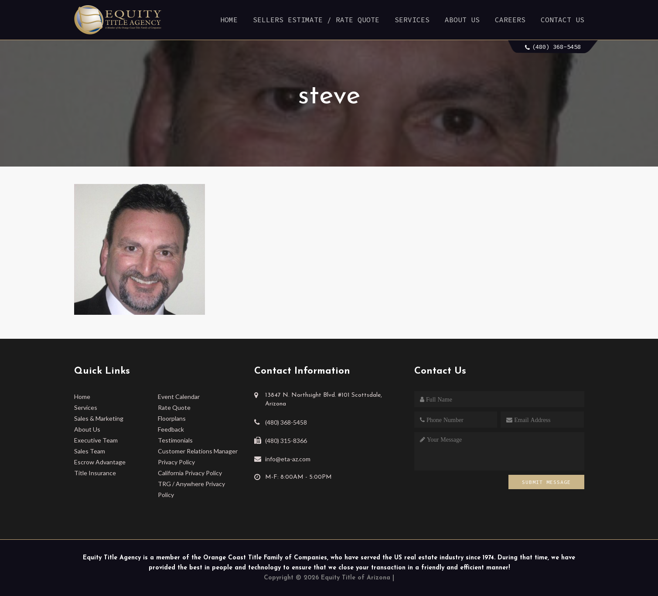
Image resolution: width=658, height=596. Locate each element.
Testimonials (175, 440)
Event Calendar (179, 396)
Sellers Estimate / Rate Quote (316, 19)
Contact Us (562, 19)
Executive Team (96, 440)
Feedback (171, 429)
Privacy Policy (176, 462)
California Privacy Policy (190, 473)
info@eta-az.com (287, 459)
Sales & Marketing (98, 418)
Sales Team (89, 451)
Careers (510, 19)
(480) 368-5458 (556, 47)
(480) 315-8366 (286, 440)
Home (229, 19)
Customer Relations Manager (198, 451)
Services (412, 19)
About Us (462, 19)
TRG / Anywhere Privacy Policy (191, 489)
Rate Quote (174, 407)
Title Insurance (95, 473)
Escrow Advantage (100, 462)
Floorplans (172, 418)
